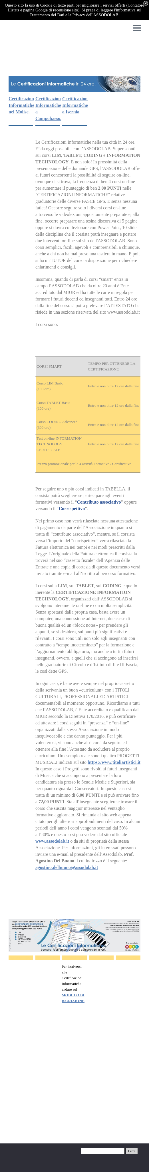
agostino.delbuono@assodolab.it (66, 867)
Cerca (131, 1151)
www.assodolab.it (52, 841)
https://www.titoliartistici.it (114, 762)
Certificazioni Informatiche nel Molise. (22, 105)
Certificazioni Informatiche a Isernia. (75, 105)
